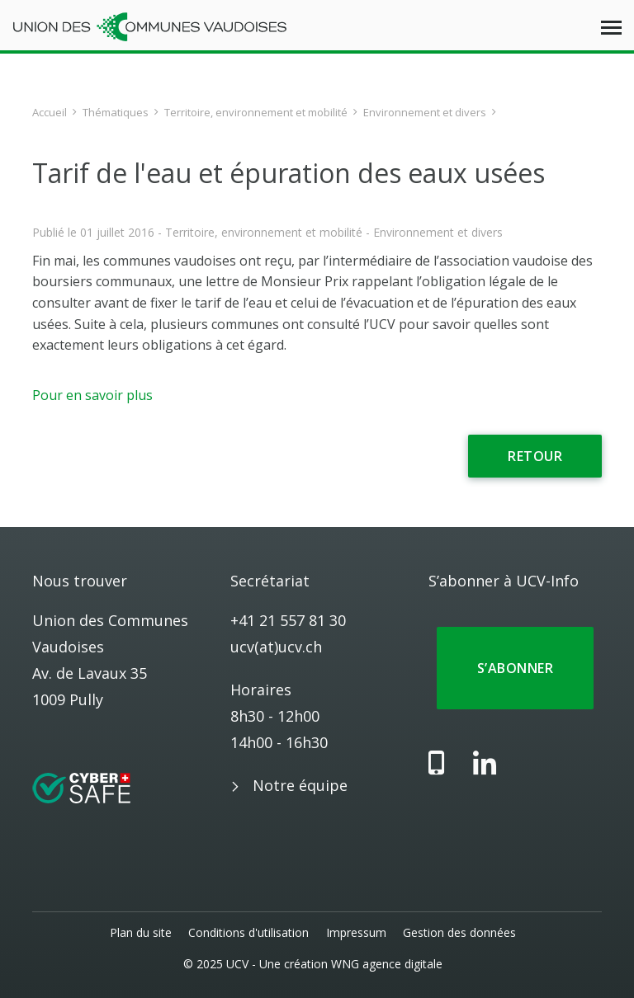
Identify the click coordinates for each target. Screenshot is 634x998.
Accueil (49, 112)
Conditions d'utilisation (249, 932)
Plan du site (142, 932)
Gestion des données (459, 932)
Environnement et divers (424, 112)
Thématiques (116, 112)
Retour (535, 456)
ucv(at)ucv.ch (276, 647)
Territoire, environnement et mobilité (256, 112)
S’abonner (515, 668)
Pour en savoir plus (92, 395)
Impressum (356, 932)
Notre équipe (300, 785)
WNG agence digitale (386, 964)
